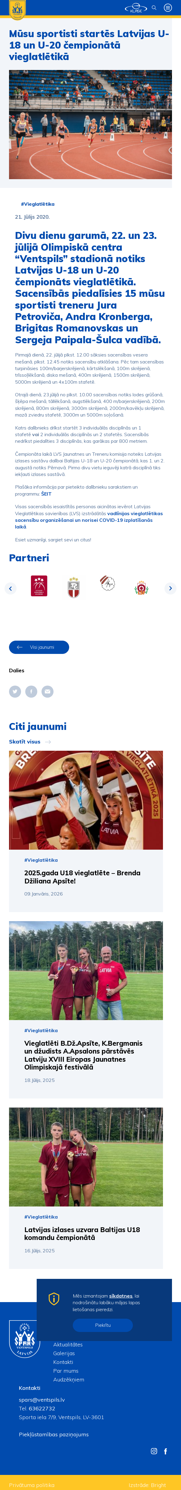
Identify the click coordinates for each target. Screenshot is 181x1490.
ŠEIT (46, 494)
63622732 (41, 1408)
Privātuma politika (31, 1485)
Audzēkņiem (68, 1379)
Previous (11, 588)
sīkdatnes (121, 1296)
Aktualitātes (68, 1344)
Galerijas (64, 1353)
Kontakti (63, 1361)
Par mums (65, 1370)
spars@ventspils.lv (42, 1399)
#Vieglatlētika (37, 204)
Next (170, 588)
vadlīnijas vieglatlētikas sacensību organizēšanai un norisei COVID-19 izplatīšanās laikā (89, 520)
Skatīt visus (24, 741)
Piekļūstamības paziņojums (54, 1434)
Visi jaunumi (42, 647)
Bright (158, 1485)
